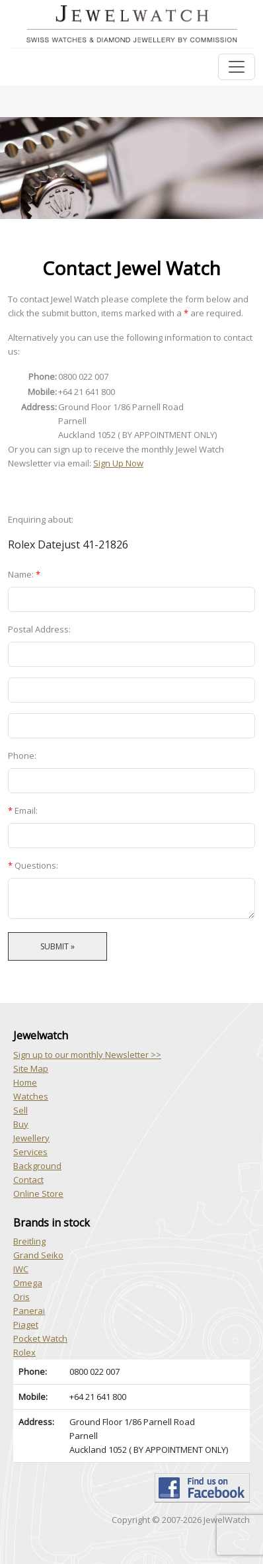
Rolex (24, 1352)
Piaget (25, 1324)
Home (25, 1082)
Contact (28, 1180)
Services (30, 1152)
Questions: (33, 865)
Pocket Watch (40, 1338)
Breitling (29, 1241)
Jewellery (31, 1138)
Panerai (29, 1311)
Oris (21, 1297)
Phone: (22, 755)
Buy (20, 1124)
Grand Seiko (38, 1255)
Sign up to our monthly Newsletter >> (87, 1055)
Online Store (38, 1193)
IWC (20, 1269)
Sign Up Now (118, 463)
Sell (20, 1110)
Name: (24, 574)
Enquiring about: (40, 519)
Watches (30, 1096)
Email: (23, 810)
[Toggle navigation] (236, 67)
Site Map (30, 1068)
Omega (27, 1283)
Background (37, 1166)
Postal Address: (39, 629)
